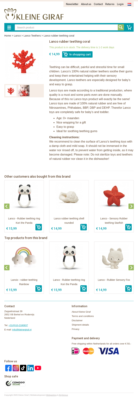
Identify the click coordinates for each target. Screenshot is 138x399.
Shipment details (80, 324)
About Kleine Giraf (81, 311)
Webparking (51, 395)
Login (120, 4)
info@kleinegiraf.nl (21, 329)
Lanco (17, 35)
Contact (98, 4)
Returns (109, 4)
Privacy (75, 329)
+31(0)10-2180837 (18, 325)
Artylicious (63, 395)
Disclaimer (77, 320)
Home (7, 35)
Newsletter (72, 4)
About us (86, 4)
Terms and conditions (83, 316)
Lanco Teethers (32, 35)
